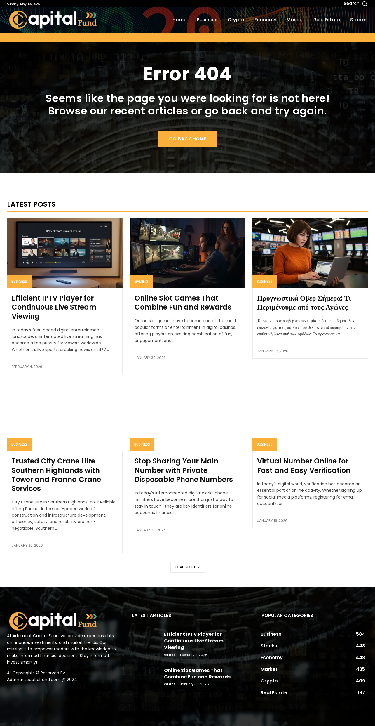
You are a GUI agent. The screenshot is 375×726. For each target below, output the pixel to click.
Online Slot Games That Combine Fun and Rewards (183, 302)
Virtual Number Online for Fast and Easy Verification (303, 465)
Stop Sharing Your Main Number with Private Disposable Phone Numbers (184, 470)
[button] (318, 3)
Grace (170, 654)
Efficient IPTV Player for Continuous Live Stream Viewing (54, 307)
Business (19, 281)
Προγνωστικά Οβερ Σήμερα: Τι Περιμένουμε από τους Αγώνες (304, 302)
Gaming (141, 281)
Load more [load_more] (187, 567)
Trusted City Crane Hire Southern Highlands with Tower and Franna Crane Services (56, 474)
